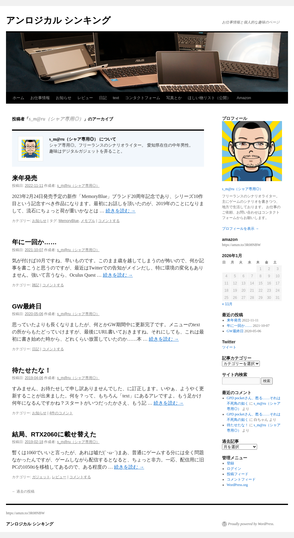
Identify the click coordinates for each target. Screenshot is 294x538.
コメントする (109, 221)
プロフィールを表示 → (240, 228)
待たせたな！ (31, 370)
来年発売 (24, 178)
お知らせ (63, 98)
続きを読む (121, 210)
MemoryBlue (68, 221)
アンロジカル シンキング (58, 20)
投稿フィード (237, 474)
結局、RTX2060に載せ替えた (54, 434)
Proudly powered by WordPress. (251, 524)
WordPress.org (237, 485)
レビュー (85, 98)
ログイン (234, 469)
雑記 (35, 285)
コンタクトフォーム (142, 98)
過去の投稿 (23, 491)
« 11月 (227, 304)
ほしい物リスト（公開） (209, 98)
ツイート (229, 347)
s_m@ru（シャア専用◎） (56, 118)
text (116, 98)
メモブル (88, 221)
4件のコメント (61, 413)
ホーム (18, 98)
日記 (103, 98)
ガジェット (41, 477)
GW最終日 (27, 306)
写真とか (174, 98)
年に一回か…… (34, 242)
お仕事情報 (40, 98)
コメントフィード (241, 479)
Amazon (244, 98)
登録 (230, 463)
